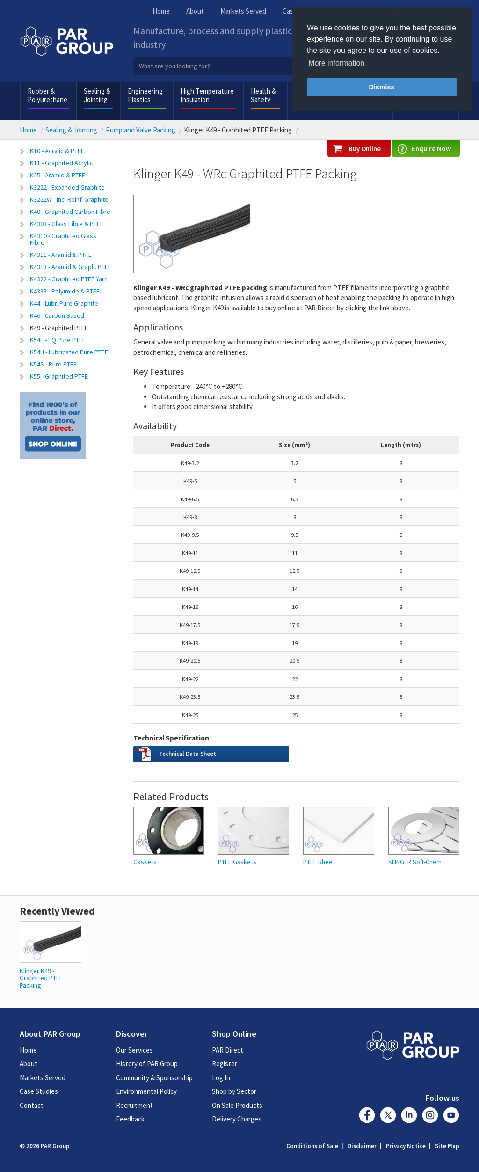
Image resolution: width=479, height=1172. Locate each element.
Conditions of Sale (312, 1146)
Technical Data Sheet (187, 753)
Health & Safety (263, 95)
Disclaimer (362, 1146)
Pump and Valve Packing (140, 129)
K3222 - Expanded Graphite (67, 187)
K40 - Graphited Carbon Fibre (70, 211)
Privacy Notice (406, 1146)
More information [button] (336, 63)
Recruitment (134, 1105)
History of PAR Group (147, 1063)
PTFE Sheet (319, 861)
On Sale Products (237, 1105)
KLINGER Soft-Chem (415, 861)
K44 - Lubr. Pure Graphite (64, 303)
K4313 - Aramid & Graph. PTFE (70, 267)
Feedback (130, 1118)
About (195, 11)
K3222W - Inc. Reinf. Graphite (69, 199)
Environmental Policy (146, 1091)
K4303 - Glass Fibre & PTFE (66, 224)
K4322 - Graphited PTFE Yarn (69, 279)
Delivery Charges (236, 1118)
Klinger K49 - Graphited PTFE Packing (41, 978)
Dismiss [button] (381, 87)
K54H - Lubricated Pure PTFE (69, 352)
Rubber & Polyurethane (47, 95)
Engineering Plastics (145, 95)
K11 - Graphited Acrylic (61, 163)
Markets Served (243, 11)
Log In (221, 1077)
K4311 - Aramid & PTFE (61, 254)
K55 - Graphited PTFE (59, 376)
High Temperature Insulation (207, 95)
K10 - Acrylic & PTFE (57, 150)
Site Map (447, 1146)
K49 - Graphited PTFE (59, 327)
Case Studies (39, 1091)
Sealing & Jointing (97, 95)
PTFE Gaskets (237, 861)
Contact (32, 1105)
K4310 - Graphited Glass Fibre (63, 239)
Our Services (134, 1050)
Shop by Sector (234, 1091)
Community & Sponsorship (154, 1077)
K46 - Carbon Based (57, 315)
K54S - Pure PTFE (53, 364)
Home (161, 11)
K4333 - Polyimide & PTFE (65, 291)
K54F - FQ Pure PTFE (58, 340)
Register (224, 1063)
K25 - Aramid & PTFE (57, 175)
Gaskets (145, 861)
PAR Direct (227, 1050)
